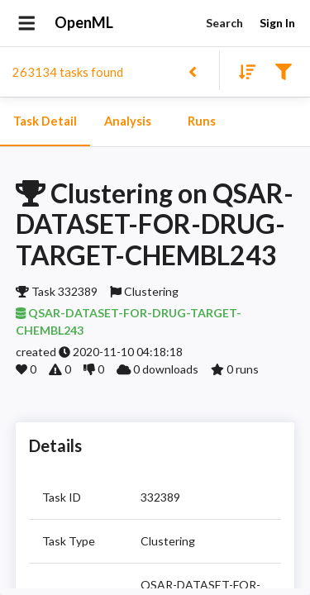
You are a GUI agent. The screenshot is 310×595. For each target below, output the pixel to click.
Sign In (276, 23)
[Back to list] (192, 70)
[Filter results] (283, 70)
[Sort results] (242, 70)
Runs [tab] (202, 121)
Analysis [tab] (127, 121)
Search (224, 23)
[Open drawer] (27, 23)
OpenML (84, 23)
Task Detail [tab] (45, 121)
